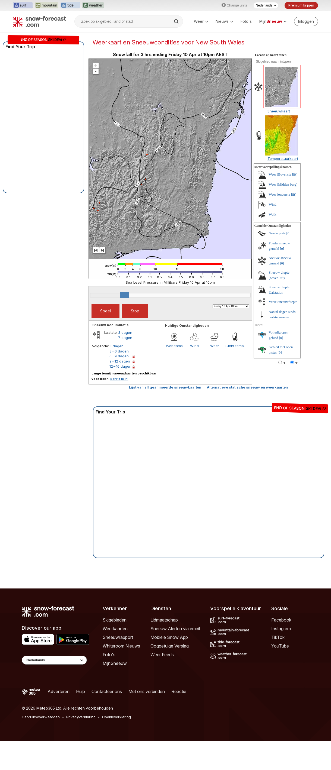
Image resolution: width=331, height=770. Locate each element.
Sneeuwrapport (118, 637)
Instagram (281, 628)
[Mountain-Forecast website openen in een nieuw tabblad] (46, 5)
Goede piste (277, 233)
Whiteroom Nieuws (121, 646)
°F (296, 363)
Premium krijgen (301, 5)
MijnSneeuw (115, 663)
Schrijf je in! (119, 379)
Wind (194, 346)
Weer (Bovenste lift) (283, 174)
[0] (288, 233)
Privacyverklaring (81, 717)
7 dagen (125, 337)
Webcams (174, 346)
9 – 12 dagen (119, 361)
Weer (201, 21)
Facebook (281, 620)
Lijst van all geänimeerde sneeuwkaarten (165, 387)
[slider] (124, 295)
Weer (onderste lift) (282, 194)
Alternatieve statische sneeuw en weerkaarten (247, 387)
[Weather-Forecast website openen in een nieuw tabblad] (93, 5)
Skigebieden (115, 620)
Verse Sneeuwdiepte (283, 302)
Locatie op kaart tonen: (271, 55)
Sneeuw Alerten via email (175, 628)
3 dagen (125, 332)
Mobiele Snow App (169, 637)
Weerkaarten (115, 628)
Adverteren (59, 691)
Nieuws (224, 21)
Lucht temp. (235, 346)
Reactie (178, 691)
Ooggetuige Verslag (169, 646)
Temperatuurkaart (282, 158)
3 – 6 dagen (119, 351)
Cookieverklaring (116, 717)
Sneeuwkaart (278, 111)
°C (284, 363)
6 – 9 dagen (119, 356)
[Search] (177, 21)
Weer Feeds (162, 654)
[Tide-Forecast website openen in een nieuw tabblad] (70, 5)
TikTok (278, 637)
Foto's (246, 21)
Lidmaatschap (164, 620)
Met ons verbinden (146, 691)
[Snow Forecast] (39, 21)
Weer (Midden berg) (283, 184)
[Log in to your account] (306, 21)
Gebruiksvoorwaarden (41, 717)
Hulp (80, 691)
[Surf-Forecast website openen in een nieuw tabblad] (23, 5)
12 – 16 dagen (120, 366)
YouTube (280, 646)
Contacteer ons (107, 691)
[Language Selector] (54, 660)
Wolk (272, 214)
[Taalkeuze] (266, 5)
